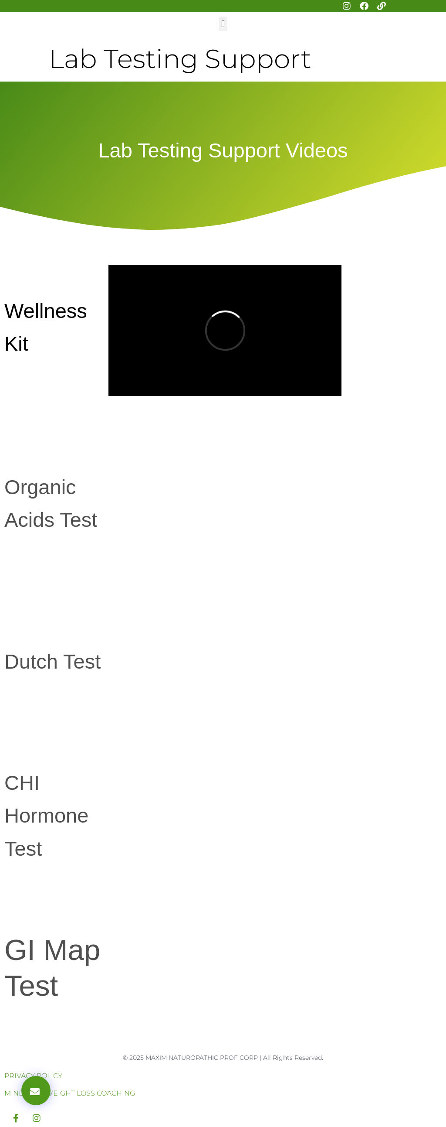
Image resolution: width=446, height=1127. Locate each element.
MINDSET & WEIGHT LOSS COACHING (69, 1093)
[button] (223, 24)
